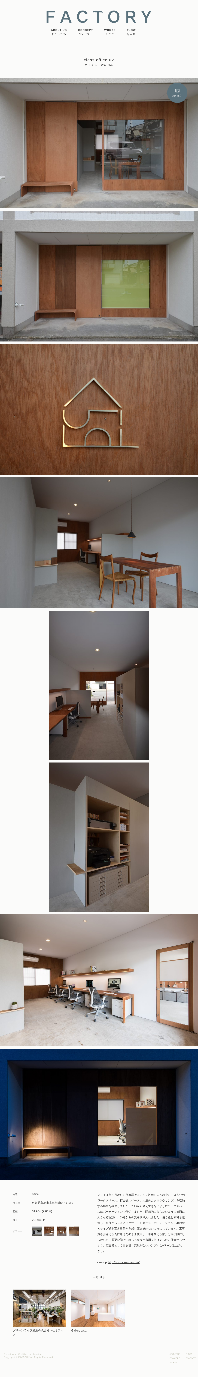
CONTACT (190, 1358)
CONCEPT (85, 32)
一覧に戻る (99, 1277)
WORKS (110, 32)
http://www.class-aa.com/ (124, 1262)
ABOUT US (59, 32)
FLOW (131, 32)
